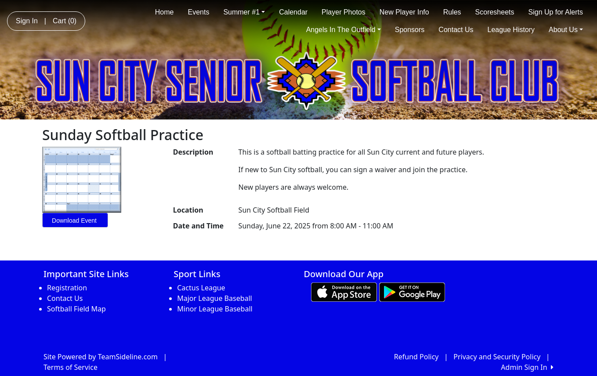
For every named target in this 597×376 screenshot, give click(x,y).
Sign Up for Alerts (555, 12)
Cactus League (201, 288)
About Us (566, 29)
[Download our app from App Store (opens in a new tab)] (344, 291)
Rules (452, 12)
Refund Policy (416, 357)
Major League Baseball (214, 298)
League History (511, 29)
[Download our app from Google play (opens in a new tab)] (412, 291)
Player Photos (343, 12)
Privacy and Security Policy (496, 357)
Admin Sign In (527, 367)
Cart (64, 21)
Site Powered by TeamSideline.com (100, 357)
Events (198, 12)
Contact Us (455, 29)
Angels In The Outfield (343, 29)
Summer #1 (244, 12)
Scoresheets (494, 12)
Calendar (293, 12)
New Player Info (404, 12)
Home (164, 12)
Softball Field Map (76, 309)
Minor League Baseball (214, 309)
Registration (67, 288)
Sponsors (410, 29)
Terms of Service (70, 367)
